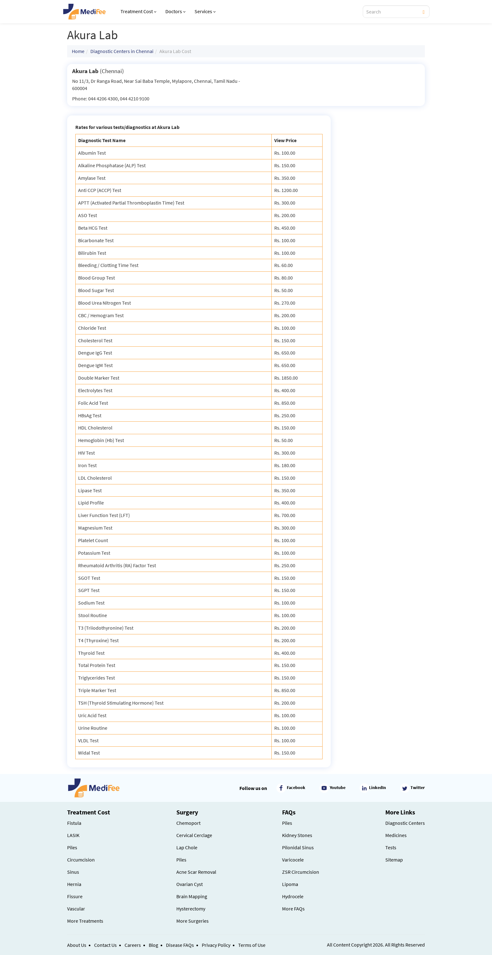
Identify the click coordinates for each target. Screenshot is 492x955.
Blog (153, 945)
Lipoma (290, 884)
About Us (76, 945)
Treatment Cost (138, 11)
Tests (390, 847)
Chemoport (188, 823)
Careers (133, 945)
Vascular (76, 908)
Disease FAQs (180, 945)
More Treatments (85, 921)
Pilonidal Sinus (298, 847)
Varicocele (293, 859)
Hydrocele (292, 896)
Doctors (175, 11)
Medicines (396, 835)
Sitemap (394, 859)
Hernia (74, 884)
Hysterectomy (190, 908)
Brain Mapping (191, 896)
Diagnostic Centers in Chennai (121, 51)
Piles (72, 847)
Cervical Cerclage (194, 835)
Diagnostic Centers (405, 823)
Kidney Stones (297, 835)
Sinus (73, 872)
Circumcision (81, 859)
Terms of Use (251, 945)
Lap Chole (186, 847)
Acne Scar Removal (196, 872)
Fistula (74, 823)
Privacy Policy (216, 945)
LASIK (73, 835)
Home (78, 51)
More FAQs (293, 908)
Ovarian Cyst (189, 884)
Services (205, 11)
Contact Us (105, 945)
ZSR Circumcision (300, 872)
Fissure (75, 896)
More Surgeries (192, 921)
